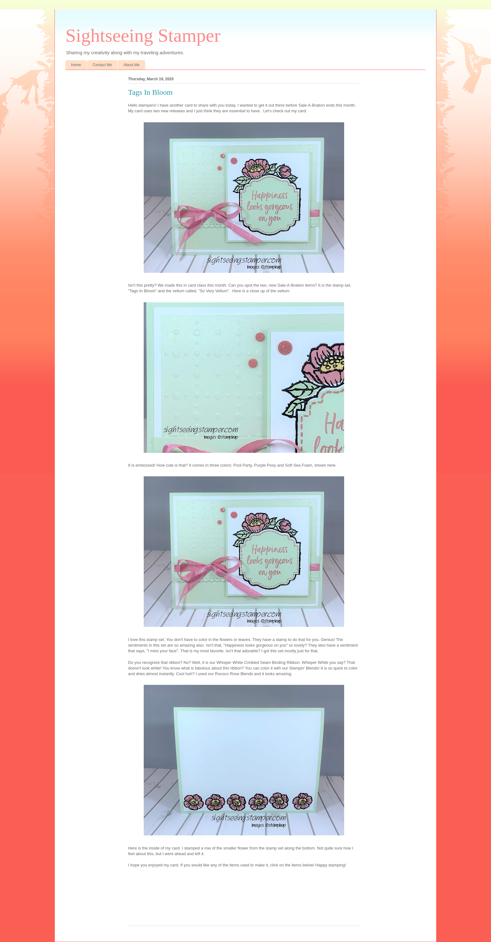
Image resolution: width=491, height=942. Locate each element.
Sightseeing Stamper (142, 35)
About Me (131, 65)
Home (76, 65)
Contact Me (102, 65)
